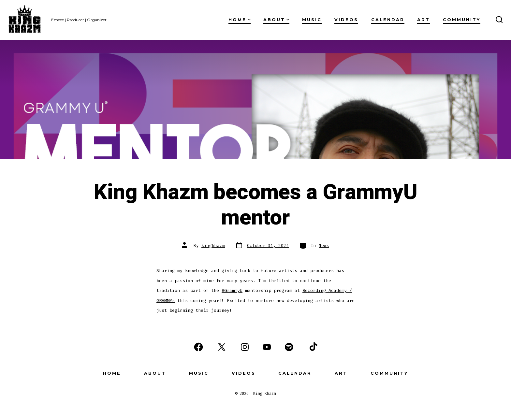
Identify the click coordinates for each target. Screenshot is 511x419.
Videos (346, 19)
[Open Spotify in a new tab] (289, 347)
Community (461, 19)
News (324, 245)
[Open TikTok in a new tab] (312, 347)
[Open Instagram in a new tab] (244, 347)
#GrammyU (232, 290)
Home (239, 19)
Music (312, 19)
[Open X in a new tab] (222, 347)
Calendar (387, 19)
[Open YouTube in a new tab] (267, 347)
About (276, 19)
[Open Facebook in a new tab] (198, 347)
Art (423, 19)
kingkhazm (213, 245)
